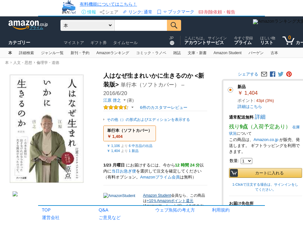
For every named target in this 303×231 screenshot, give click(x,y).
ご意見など (110, 217)
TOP (46, 210)
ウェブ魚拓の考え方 (175, 210)
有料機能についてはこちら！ (108, 4)
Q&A (103, 210)
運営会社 (51, 217)
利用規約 (221, 210)
